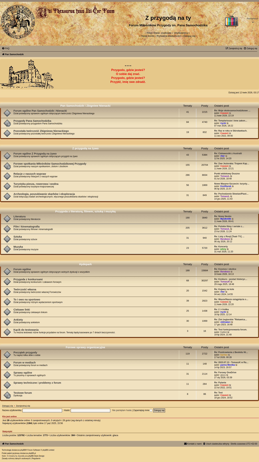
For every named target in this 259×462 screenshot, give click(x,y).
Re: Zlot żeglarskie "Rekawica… (230, 319)
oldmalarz (225, 322)
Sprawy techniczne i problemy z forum (37, 382)
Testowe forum (22, 392)
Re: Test (218, 392)
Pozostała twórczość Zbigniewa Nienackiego (41, 131)
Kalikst (223, 332)
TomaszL (225, 176)
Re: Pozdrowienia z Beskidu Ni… (231, 352)
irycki (223, 123)
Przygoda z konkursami (28, 279)
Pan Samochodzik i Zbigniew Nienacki (85, 105)
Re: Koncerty (221, 246)
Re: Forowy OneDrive (225, 372)
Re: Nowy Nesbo (222, 216)
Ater (222, 156)
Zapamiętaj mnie (142, 410)
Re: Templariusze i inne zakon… (230, 120)
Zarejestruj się (23, 406)
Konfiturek (225, 186)
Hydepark (85, 264)
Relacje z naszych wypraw (29, 173)
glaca (223, 375)
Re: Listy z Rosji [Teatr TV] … (229, 236)
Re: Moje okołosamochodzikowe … (232, 110)
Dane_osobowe (162, 33)
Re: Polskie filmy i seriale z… (229, 226)
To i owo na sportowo (26, 299)
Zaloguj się (189, 36)
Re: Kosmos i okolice (225, 269)
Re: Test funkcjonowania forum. (230, 329)
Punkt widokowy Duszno (227, 173)
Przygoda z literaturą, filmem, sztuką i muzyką (85, 211)
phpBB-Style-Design (36, 456)
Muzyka (18, 246)
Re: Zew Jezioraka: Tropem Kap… (231, 163)
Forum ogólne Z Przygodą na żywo (35, 153)
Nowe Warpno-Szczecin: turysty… (231, 183)
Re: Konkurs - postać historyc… (230, 279)
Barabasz (225, 239)
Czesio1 (224, 113)
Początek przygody (25, 352)
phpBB (23, 450)
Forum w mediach (24, 362)
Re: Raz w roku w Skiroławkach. (230, 131)
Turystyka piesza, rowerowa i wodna (35, 183)
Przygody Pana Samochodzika (32, 120)
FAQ (149, 33)
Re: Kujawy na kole (224, 289)
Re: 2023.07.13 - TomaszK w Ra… (231, 362)
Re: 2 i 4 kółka (221, 309)
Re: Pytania (220, 382)
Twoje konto (148, 36)
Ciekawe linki (21, 309)
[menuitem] (169, 36)
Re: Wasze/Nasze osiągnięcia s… (231, 299)
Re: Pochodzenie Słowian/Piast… (231, 194)
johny (223, 249)
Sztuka (17, 236)
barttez (224, 355)
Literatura (19, 216)
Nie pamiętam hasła (121, 410)
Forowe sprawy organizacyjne (85, 347)
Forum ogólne (22, 269)
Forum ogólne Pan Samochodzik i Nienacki (40, 110)
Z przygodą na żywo (85, 148)
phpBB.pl (32, 453)
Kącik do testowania (26, 329)
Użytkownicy (181, 33)
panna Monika (227, 365)
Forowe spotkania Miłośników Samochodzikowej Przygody (49, 163)
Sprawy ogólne (22, 372)
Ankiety (18, 319)
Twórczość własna (24, 289)
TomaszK (225, 281)
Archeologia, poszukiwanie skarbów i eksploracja (44, 194)
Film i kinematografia (26, 226)
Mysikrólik (225, 219)
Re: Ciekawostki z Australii (228, 153)
